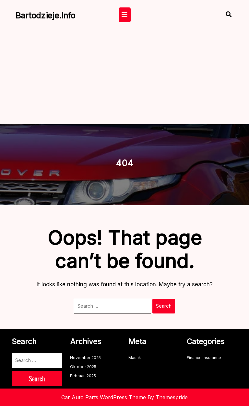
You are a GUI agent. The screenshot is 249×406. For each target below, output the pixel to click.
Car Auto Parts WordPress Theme (103, 397)
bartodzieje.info (45, 15)
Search (164, 306)
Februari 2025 (83, 375)
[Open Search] (223, 15)
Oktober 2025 (83, 366)
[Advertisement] (124, 75)
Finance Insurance (204, 357)
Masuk (134, 357)
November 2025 (85, 357)
